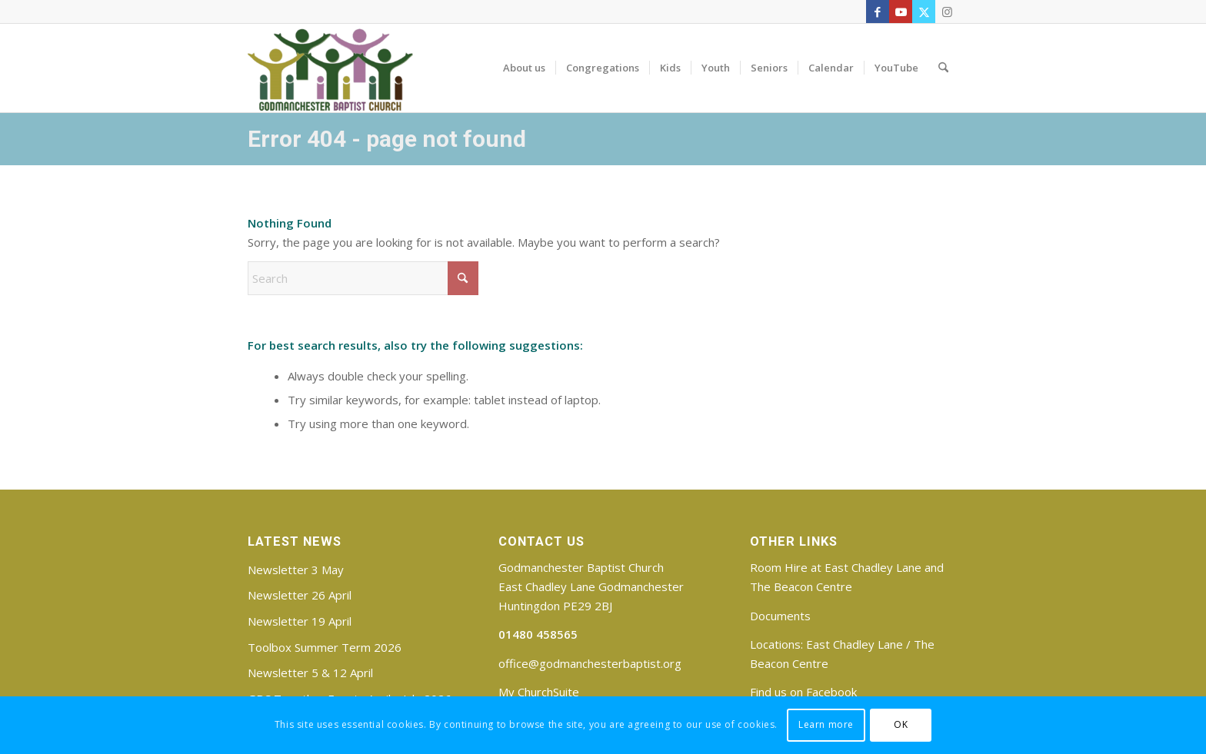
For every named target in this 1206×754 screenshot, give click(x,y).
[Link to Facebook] (877, 11)
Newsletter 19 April (299, 621)
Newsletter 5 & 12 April (310, 672)
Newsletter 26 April (299, 595)
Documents (780, 615)
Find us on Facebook (803, 691)
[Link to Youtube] (900, 11)
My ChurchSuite (538, 691)
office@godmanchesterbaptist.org (589, 663)
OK (901, 724)
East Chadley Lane (854, 644)
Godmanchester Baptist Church (581, 567)
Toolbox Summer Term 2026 (324, 647)
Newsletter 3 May (296, 569)
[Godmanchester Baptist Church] (330, 67)
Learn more (826, 724)
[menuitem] (524, 67)
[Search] (943, 67)
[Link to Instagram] (946, 11)
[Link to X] (923, 11)
